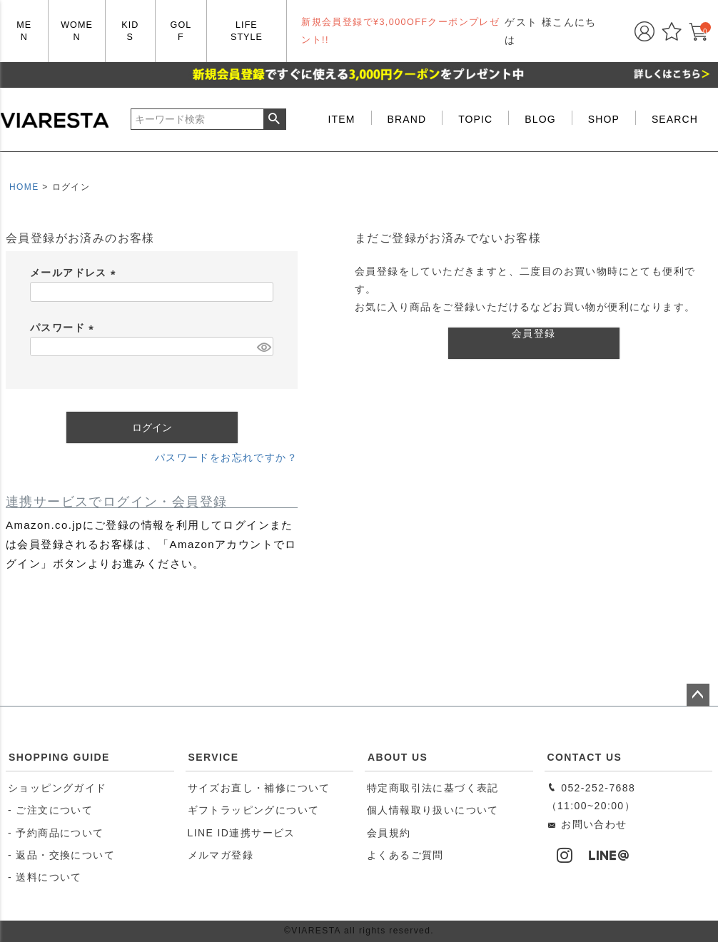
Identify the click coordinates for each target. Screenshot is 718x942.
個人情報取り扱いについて (433, 810)
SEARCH (675, 119)
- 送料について (45, 877)
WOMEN (77, 31)
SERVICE (213, 757)
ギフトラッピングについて (254, 810)
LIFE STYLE (247, 31)
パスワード (64, 327)
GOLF (181, 31)
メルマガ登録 (220, 855)
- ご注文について (50, 810)
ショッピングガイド (57, 788)
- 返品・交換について (61, 855)
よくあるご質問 (405, 855)
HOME (24, 187)
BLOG (540, 119)
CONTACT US (584, 757)
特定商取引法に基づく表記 (433, 788)
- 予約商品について (56, 833)
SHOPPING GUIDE (59, 757)
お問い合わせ (587, 824)
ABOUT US (398, 757)
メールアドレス (75, 272)
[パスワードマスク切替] (263, 347)
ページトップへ (698, 695)
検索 (274, 119)
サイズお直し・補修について (259, 788)
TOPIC (475, 119)
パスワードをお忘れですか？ (226, 457)
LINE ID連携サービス (241, 833)
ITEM (341, 119)
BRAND (407, 119)
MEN (23, 31)
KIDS (129, 31)
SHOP (604, 119)
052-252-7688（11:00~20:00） (591, 796)
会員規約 (389, 833)
